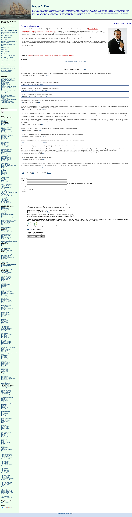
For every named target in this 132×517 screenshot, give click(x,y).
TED (2, 186)
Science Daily (4, 370)
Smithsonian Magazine (6, 449)
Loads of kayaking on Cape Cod (8, 68)
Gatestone (3, 419)
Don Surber (4, 288)
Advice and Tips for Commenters (8, 78)
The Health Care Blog (6, 269)
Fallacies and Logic (5, 82)
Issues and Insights (6, 305)
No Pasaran (4, 120)
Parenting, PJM (5, 382)
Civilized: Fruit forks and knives (8, 66)
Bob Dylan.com (5, 136)
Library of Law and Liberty (7, 257)
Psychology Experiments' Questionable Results (6, 71)
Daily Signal (4, 405)
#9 (22, 136)
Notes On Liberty (5, 316)
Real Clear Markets (6, 226)
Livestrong (3, 171)
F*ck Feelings (4, 376)
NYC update (4, 39)
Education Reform (5, 235)
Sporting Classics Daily (6, 184)
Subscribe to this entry (35, 234)
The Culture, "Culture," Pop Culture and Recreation (45, 55)
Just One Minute (5, 306)
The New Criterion (5, 472)
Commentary (4, 400)
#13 (23, 167)
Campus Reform (5, 230)
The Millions (4, 198)
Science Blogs (4, 369)
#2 (22, 84)
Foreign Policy (4, 415)
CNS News (4, 399)
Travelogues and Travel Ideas (7, 102)
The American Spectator (7, 455)
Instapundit (4, 166)
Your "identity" (4, 53)
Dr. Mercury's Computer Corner (8, 80)
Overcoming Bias (5, 177)
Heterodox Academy (6, 237)
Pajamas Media (5, 438)
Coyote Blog (4, 156)
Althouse (3, 144)
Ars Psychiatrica (5, 373)
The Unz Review (5, 477)
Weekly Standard (5, 496)
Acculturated (4, 141)
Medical (3, 88)
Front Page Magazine (6, 418)
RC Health (3, 268)
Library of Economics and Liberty (9, 220)
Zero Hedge (4, 228)
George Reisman (5, 299)
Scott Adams (4, 179)
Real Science (4, 368)
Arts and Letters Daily (6, 394)
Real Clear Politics (5, 443)
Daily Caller (4, 404)
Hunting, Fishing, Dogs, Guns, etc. (8, 87)
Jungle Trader (4, 169)
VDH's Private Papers (6, 328)
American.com (4, 393)
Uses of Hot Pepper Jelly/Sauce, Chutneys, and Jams (8, 58)
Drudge (3, 410)
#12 (23, 159)
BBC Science (4, 350)
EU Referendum (5, 126)
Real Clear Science (6, 366)
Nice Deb (3, 315)
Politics (2, 94)
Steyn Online (4, 451)
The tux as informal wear (30, 26)
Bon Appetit (4, 153)
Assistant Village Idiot (6, 149)
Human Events (4, 421)
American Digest (5, 145)
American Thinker (5, 392)
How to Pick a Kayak (5, 64)
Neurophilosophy (5, 363)
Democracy (4, 286)
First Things (4, 335)
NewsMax (3, 434)
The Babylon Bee (5, 190)
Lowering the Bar (5, 258)
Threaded (84, 69)
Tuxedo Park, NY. (93, 29)
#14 (23, 173)
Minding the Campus (6, 240)
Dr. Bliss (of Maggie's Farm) (7, 375)
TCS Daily (3, 453)
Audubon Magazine (6, 151)
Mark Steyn (4, 309)
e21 (2, 215)
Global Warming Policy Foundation (9, 353)
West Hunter (4, 204)
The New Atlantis (5, 471)
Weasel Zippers (5, 330)
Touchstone (4, 344)
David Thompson (5, 123)
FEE (2, 412)
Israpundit (3, 119)
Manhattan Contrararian (7, 308)
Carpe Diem (4, 213)
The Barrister (30, 55)
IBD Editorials (4, 422)
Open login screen (5, 502)
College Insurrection (6, 234)
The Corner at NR (5, 458)
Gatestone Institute (5, 420)
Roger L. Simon (5, 320)
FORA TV (3, 414)
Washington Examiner (6, 490)
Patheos (3, 339)
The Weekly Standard (6, 482)
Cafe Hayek (4, 210)
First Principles (4, 413)
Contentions (4, 401)
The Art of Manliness (6, 187)
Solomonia (3, 121)
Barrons (3, 207)
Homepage (24, 186)
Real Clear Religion (6, 341)
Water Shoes (4, 49)
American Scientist (5, 349)
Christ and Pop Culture (6, 334)
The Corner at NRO (6, 460)
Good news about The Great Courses (9, 55)
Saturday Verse (4, 98)
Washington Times (5, 493)
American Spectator (6, 148)
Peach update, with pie (6, 37)
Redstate (3, 319)
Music (2, 89)
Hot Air (3, 302)
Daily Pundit (4, 285)
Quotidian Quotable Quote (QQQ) (8, 96)
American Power (5, 275)
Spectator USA (4, 183)
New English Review (6, 432)
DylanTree (3, 137)
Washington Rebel (5, 329)
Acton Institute (4, 333)
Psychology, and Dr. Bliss (6, 95)
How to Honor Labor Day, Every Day (9, 30)
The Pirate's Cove (5, 327)
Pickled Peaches (5, 47)
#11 (23, 153)
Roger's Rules (4, 447)
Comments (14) (64, 55)
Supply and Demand (6, 227)
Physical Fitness (4, 93)
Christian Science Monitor (7, 397)
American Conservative (6, 272)
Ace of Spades (4, 271)
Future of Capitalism (6, 295)
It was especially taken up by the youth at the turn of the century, (39, 31)
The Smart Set (4, 199)
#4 (22, 96)
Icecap (2, 354)
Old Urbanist (4, 176)
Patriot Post (4, 439)
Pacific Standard (5, 436)
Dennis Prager (4, 408)
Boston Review (4, 396)
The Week (3, 481)
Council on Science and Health (8, 264)
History (2, 85)
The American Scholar (6, 454)
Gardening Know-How (6, 162)
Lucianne (3, 425)
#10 (23, 142)
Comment (23, 191)
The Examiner (4, 463)
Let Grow (3, 170)
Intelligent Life (4, 424)
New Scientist (4, 364)
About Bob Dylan (5, 134)
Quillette (3, 178)
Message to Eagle (5, 358)
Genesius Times (5, 163)
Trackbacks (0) (71, 55)
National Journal (5, 428)
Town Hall (3, 485)
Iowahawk (3, 245)
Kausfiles (3, 307)
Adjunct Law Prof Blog (6, 254)
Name (22, 180)
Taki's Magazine (5, 185)
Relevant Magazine (6, 343)
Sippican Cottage (5, 181)
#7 (22, 124)
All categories (4, 104)
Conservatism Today (6, 284)
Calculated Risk (5, 212)
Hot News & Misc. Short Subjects (8, 86)
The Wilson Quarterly (6, 483)
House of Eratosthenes (6, 164)
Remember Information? (36, 232)
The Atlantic (4, 188)
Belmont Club (4, 279)
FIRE (2, 236)
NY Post (3, 435)
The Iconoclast (4, 325)
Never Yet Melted (5, 314)
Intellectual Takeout (6, 167)
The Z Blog (4, 200)
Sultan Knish (4, 323)
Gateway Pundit (5, 297)
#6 (22, 109)
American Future (5, 273)
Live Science (4, 356)
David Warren (4, 124)
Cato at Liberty (4, 283)
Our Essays (3, 92)
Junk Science (4, 355)
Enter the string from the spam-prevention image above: (43, 226)
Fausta (3, 294)
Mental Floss (4, 173)
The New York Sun (5, 475)
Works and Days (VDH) (6, 497)
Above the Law (4, 252)
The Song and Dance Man (7, 101)
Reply (46, 75)
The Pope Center (5, 242)
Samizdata (3, 128)
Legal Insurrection (5, 256)
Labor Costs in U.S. (5, 51)
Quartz (3, 441)
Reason (3, 446)
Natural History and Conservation (8, 90)
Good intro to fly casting (6, 35)
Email (22, 183)
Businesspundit (5, 209)
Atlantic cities (4, 150)
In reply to (23, 189)
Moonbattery (4, 311)
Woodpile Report (5, 205)
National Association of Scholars (9, 241)
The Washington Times (6, 479)
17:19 (58, 55)
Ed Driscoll (4, 292)
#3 (22, 90)
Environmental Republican (7, 293)
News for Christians (6, 337)
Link (29, 90)
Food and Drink (4, 83)
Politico (3, 440)
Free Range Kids (5, 160)
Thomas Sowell (5, 484)
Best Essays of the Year (6, 79)
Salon (2, 448)
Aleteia (3, 143)
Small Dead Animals (6, 129)
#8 (22, 130)
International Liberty (6, 255)
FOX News (4, 417)
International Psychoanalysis (8, 378)
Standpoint (4, 450)
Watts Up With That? (6, 202)
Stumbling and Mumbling (7, 131)
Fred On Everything (6, 159)
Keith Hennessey (5, 219)
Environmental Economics (7, 217)
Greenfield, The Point (6, 300)
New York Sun (4, 433)
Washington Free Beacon (7, 491)
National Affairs (5, 427)
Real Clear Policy (5, 442)
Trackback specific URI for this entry (75, 61)
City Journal (4, 398)
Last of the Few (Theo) (6, 127)
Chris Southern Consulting (64, 513)
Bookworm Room (5, 282)
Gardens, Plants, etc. (5, 84)
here (63, 206)
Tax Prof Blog (4, 262)
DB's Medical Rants (6, 265)
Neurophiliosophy (5, 362)
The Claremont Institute (6, 457)
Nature (3, 360)
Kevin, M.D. (4, 266)
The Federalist (4, 465)
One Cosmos (4, 380)
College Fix (4, 233)
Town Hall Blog (4, 488)
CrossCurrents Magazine (7, 403)
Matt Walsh (4, 172)
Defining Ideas (4, 407)
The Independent (5, 470)
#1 (22, 75)
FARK (2, 244)
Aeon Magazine (5, 142)
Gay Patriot (4, 298)
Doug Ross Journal (6, 290)
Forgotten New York (6, 158)
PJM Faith (3, 340)
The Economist (4, 461)
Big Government (5, 280)
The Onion (3, 247)
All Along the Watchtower (7, 135)
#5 (22, 102)
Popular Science (5, 365)
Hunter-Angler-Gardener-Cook (8, 165)
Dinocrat (3, 287)
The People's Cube (5, 248)
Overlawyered (4, 259)
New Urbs (3, 174)
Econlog (3, 216)
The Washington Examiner (7, 478)
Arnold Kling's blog (5, 278)
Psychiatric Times (5, 383)
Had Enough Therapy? (6, 377)
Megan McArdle (5, 223)
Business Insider (5, 208)
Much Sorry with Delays (6, 25)
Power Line (4, 318)
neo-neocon (4, 313)
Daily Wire (3, 406)
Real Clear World (5, 444)
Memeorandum (5, 426)
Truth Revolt (4, 489)
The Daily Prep (4, 194)
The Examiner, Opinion (6, 464)
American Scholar (5, 146)
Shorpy (3, 180)
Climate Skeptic (5, 351)
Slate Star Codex (5, 384)
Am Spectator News (6, 386)
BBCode (29, 229)
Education (3, 81)
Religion (3, 97)
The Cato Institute (5, 456)
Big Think (3, 152)
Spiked (3, 130)
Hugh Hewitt (4, 304)
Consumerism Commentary (7, 214)
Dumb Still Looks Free (6, 291)
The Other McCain (5, 326)
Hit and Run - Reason (6, 301)
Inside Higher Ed (5, 238)
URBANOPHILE (5, 201)
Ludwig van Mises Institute (7, 221)
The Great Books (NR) (6, 195)
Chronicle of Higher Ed (6, 231)
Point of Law (4, 261)
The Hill (3, 469)
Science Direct (4, 371)
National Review (5, 312)
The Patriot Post (5, 476)
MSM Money (4, 224)
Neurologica (4, 361)
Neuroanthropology (6, 379)
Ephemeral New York (6, 157)
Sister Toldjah (4, 322)
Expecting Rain (5, 138)
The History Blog (5, 197)
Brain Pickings (4, 155)
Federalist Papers (5, 411)
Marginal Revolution (6, 222)
